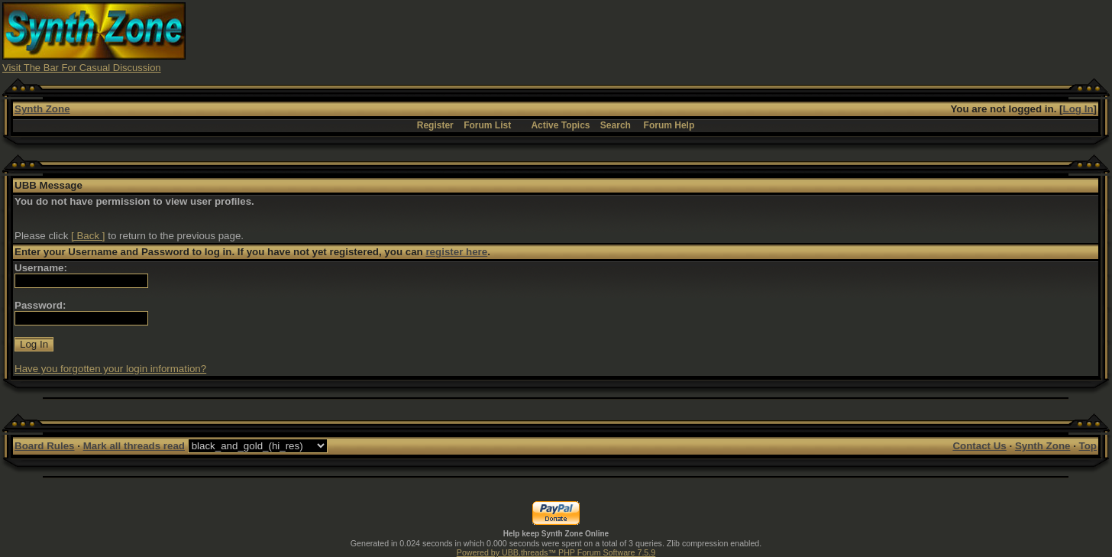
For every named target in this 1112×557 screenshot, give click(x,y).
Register (435, 125)
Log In (1078, 109)
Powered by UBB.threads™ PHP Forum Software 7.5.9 (556, 552)
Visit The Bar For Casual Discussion (81, 67)
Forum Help (669, 125)
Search (615, 125)
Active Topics (560, 125)
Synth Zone (42, 109)
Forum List (487, 125)
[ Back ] (88, 235)
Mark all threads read (134, 446)
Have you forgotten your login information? (110, 368)
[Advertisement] (832, 36)
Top (1088, 446)
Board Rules (45, 446)
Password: (40, 305)
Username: (41, 268)
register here (456, 251)
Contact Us (979, 446)
